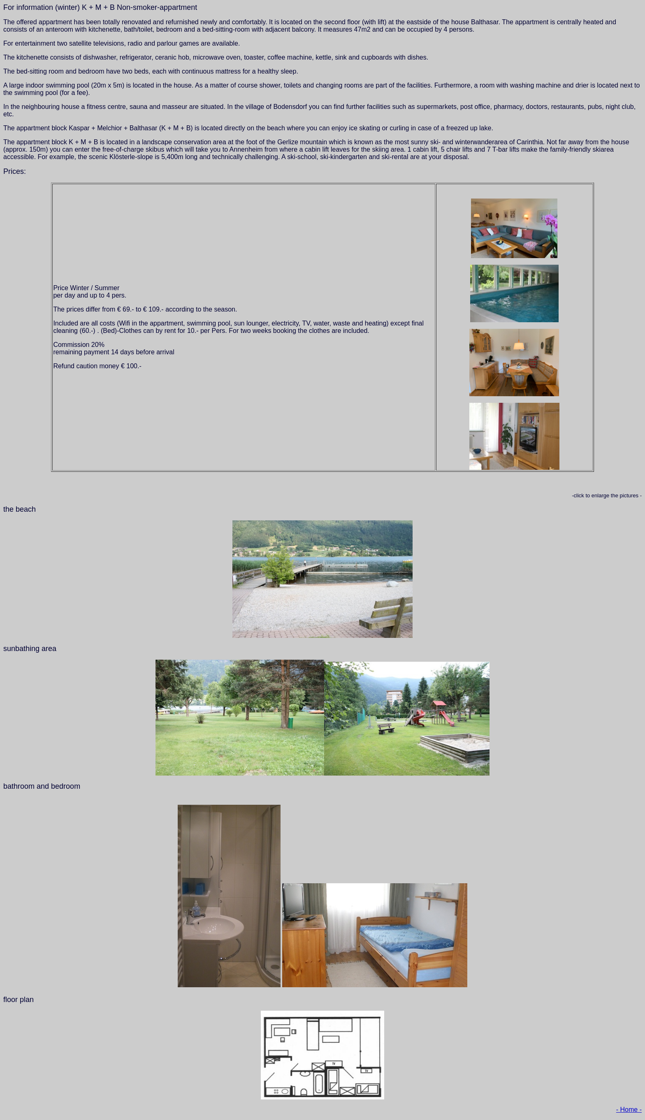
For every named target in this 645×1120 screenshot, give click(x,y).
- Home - (629, 1109)
